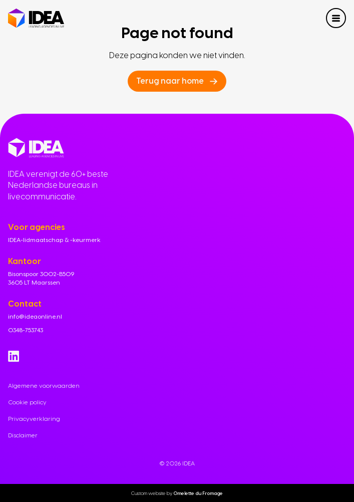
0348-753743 (25, 330)
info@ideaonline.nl (35, 316)
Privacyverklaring (34, 418)
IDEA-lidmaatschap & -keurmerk (54, 239)
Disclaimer (23, 435)
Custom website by (177, 492)
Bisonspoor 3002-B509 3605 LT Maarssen (41, 278)
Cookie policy (27, 402)
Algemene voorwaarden (44, 385)
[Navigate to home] (36, 18)
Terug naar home (170, 81)
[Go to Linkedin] (13, 356)
